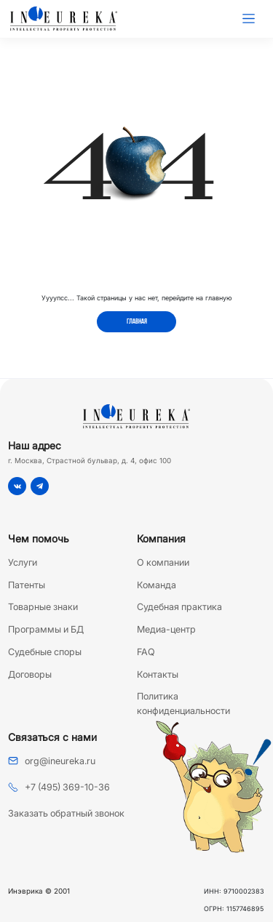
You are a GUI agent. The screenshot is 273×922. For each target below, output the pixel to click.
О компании (163, 562)
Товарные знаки (43, 606)
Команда (156, 585)
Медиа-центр (166, 629)
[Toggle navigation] (249, 19)
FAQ (146, 651)
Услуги (22, 562)
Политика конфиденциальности (183, 703)
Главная (137, 321)
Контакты (157, 674)
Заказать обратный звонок (66, 813)
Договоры (30, 674)
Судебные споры (45, 651)
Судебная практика (179, 606)
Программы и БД (46, 629)
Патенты (26, 585)
